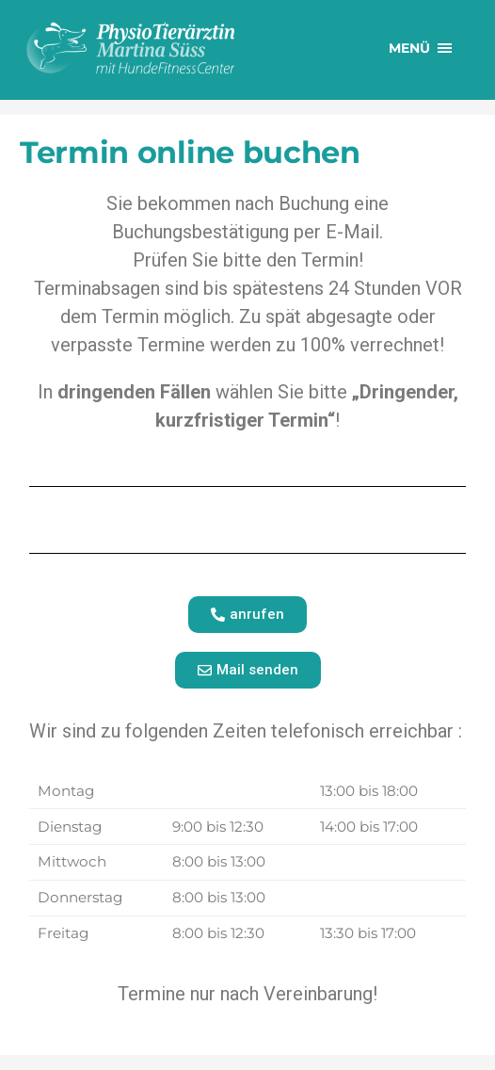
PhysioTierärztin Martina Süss (165, 48)
